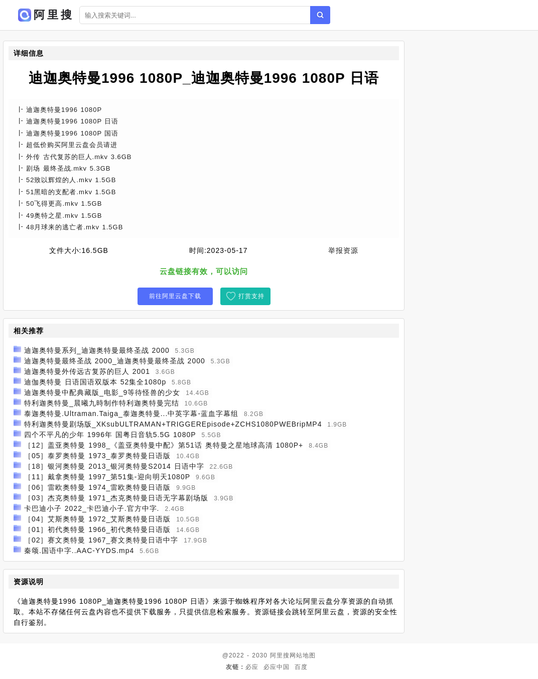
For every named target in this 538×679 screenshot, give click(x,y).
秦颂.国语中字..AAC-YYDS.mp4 (79, 551)
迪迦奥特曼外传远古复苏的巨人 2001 (87, 371)
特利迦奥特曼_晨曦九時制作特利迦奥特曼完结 (101, 403)
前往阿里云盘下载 (175, 296)
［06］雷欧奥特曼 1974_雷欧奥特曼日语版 (97, 487)
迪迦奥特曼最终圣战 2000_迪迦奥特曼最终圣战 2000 (114, 361)
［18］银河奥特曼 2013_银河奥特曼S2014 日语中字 (114, 466)
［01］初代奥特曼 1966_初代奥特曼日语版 (97, 529)
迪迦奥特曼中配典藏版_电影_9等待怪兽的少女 (102, 392)
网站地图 (303, 655)
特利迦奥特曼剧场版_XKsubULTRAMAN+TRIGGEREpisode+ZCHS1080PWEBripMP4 (173, 424)
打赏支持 (251, 296)
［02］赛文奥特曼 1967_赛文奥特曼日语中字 (101, 540)
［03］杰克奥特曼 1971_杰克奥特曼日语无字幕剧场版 (116, 498)
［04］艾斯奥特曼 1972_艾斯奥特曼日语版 (97, 519)
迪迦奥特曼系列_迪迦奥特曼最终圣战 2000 (97, 350)
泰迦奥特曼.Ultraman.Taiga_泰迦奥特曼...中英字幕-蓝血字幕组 (131, 414)
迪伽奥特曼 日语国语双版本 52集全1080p (95, 382)
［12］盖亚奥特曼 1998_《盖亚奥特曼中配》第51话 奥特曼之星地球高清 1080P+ (163, 445)
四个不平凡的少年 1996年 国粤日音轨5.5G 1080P (110, 435)
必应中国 (276, 666)
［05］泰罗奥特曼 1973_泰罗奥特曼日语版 (97, 456)
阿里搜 (280, 655)
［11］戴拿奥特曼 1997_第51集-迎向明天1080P (107, 477)
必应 (251, 666)
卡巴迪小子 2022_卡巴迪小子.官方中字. (92, 508)
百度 (301, 666)
